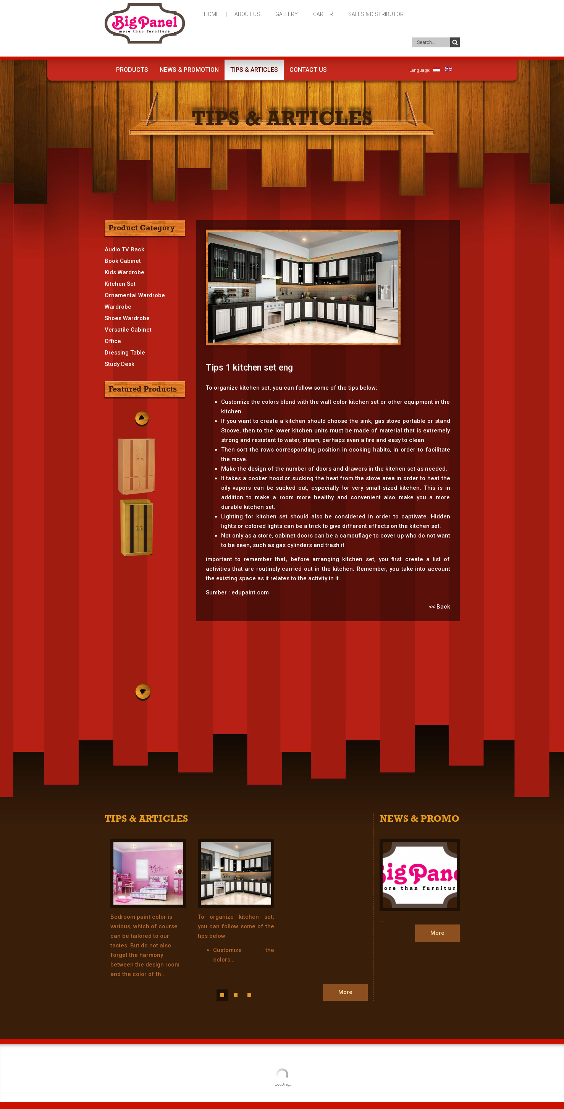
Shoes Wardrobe (127, 318)
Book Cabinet (123, 260)
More (345, 992)
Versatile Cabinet (128, 329)
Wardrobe (118, 306)
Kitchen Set (120, 283)
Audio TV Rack (124, 249)
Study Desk (119, 364)
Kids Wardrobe (124, 272)
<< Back (439, 606)
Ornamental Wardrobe (135, 295)
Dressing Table (125, 352)
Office (113, 341)
